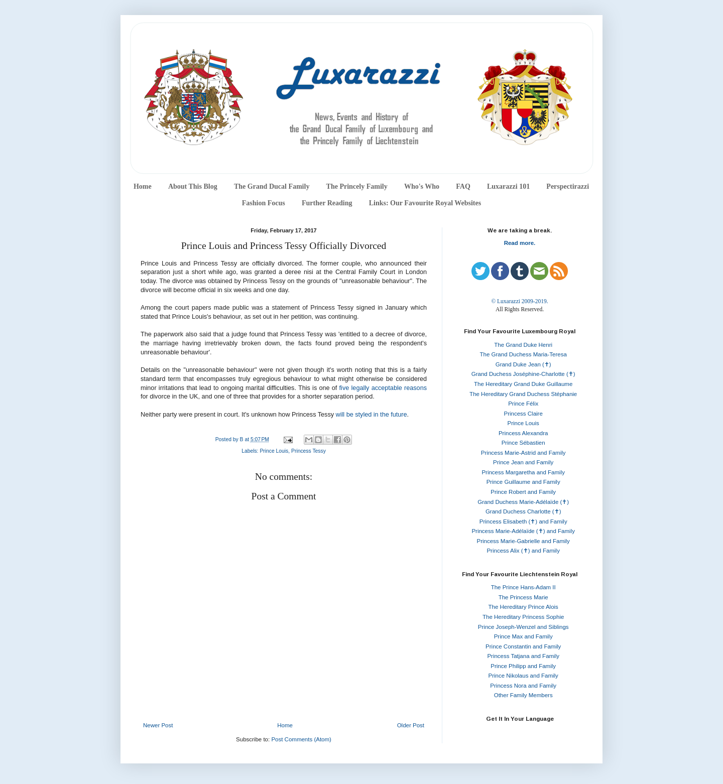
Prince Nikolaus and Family (523, 676)
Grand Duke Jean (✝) (523, 364)
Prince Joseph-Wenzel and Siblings (523, 627)
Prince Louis (274, 451)
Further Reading (327, 203)
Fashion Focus (263, 203)
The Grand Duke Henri (523, 345)
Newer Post (158, 725)
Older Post (410, 725)
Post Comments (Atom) (301, 739)
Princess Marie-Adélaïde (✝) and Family (523, 531)
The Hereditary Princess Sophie (523, 617)
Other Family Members (523, 695)
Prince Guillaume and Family (523, 482)
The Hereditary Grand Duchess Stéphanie (523, 394)
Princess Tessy (308, 451)
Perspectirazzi (567, 186)
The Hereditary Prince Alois (523, 607)
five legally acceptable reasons (383, 387)
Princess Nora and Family (523, 686)
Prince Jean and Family (523, 462)
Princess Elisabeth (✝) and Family (523, 521)
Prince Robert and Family (523, 492)
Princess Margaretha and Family (523, 472)
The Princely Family (357, 186)
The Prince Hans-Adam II (523, 587)
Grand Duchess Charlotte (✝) (523, 511)
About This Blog (192, 186)
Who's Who (421, 186)
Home (143, 186)
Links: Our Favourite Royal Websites (425, 203)
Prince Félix (523, 404)
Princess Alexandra (523, 433)
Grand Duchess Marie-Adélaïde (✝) (523, 502)
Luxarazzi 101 (508, 186)
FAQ (463, 186)
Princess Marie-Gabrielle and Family (523, 541)
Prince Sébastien (523, 443)
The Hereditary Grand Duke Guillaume (523, 384)
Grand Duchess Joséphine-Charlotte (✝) (523, 374)
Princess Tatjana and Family (523, 656)
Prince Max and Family (523, 636)
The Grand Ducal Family (272, 186)
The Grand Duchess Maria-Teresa (523, 354)
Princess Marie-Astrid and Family (523, 453)
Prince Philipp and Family (523, 666)
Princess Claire (523, 414)
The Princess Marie (523, 597)
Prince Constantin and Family (523, 646)
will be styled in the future (371, 414)
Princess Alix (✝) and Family (523, 551)
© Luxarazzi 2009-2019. (519, 301)
